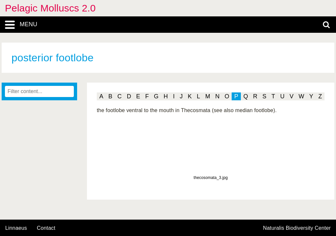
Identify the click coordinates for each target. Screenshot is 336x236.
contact (46, 228)
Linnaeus (16, 228)
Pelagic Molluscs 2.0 (50, 8)
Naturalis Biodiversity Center (297, 228)
